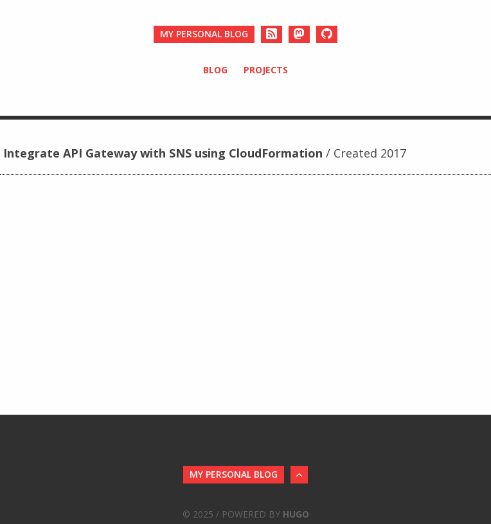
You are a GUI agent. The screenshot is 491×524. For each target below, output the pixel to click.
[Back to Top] (299, 474)
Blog (215, 70)
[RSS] (271, 34)
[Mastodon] (299, 34)
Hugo (296, 514)
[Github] (326, 34)
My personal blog (204, 34)
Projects (266, 70)
